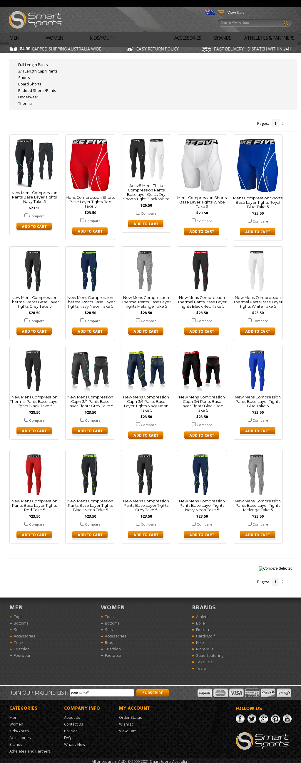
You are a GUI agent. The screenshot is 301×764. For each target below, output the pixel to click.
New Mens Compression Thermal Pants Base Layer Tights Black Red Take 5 (202, 302)
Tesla (201, 668)
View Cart (236, 12)
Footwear (22, 655)
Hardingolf (205, 636)
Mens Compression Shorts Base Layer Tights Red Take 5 (90, 201)
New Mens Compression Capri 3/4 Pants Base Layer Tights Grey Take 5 (90, 401)
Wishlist (274, 3)
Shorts (24, 77)
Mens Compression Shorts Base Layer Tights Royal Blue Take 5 (257, 202)
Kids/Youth (103, 38)
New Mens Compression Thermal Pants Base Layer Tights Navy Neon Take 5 (90, 302)
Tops (18, 616)
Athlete (202, 616)
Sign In (201, 3)
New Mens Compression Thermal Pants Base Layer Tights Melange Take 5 (146, 302)
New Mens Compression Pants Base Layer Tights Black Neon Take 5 (90, 505)
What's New (179, 3)
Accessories (187, 38)
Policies (71, 730)
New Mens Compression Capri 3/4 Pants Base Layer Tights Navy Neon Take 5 (146, 404)
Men (14, 38)
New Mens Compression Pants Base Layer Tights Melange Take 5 (258, 505)
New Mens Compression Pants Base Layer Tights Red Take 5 (34, 505)
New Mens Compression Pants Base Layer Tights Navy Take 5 (34, 197)
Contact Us (153, 3)
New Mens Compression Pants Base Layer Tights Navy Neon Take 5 (202, 505)
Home (111, 3)
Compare (37, 216)
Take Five (204, 661)
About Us (130, 3)
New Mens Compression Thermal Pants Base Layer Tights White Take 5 (257, 302)
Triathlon (22, 649)
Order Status (250, 3)
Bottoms (21, 623)
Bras (109, 642)
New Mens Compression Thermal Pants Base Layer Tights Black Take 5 (34, 401)
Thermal (25, 103)
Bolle (200, 623)
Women (54, 38)
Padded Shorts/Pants (37, 90)
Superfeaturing (209, 655)
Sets (18, 629)
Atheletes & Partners (269, 38)
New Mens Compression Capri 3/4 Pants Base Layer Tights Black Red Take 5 (202, 404)
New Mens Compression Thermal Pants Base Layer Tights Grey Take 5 (34, 302)
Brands (222, 38)
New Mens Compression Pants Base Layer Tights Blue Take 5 (258, 401)
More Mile (205, 649)
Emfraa (202, 629)
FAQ (67, 737)
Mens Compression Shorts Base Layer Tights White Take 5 (202, 202)
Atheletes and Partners (30, 751)
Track (19, 642)
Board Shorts (29, 84)
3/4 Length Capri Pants (38, 71)
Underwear (28, 97)
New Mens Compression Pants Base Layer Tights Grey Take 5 (146, 505)
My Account (223, 3)
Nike (200, 642)
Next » (293, 123)
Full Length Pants (33, 64)
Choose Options (34, 227)
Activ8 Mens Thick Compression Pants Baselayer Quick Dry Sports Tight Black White (146, 192)
